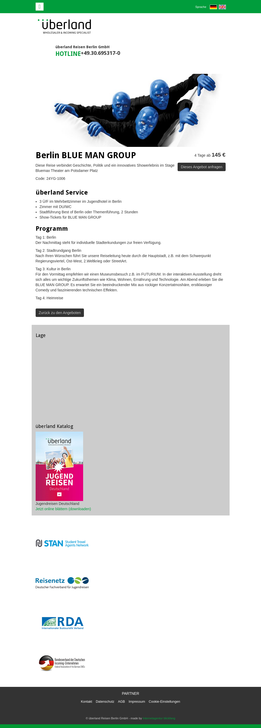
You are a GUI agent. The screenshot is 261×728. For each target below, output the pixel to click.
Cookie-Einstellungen (164, 701)
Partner (130, 693)
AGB (121, 701)
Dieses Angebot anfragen (201, 167)
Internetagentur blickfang (159, 718)
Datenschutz (105, 701)
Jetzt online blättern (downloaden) (63, 509)
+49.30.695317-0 (100, 53)
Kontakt (86, 701)
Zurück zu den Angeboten (60, 313)
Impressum (137, 701)
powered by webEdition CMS (244, 726)
